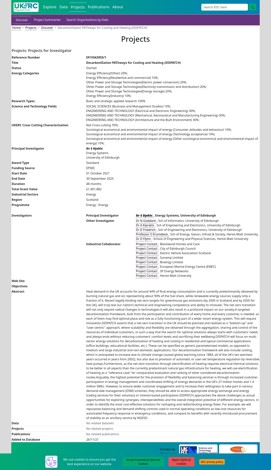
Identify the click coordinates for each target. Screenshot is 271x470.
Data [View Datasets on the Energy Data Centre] (63, 6)
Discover (22, 20)
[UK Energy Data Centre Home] (26, 7)
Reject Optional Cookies (181, 461)
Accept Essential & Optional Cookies (143, 461)
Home (16, 28)
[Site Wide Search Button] (252, 7)
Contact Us (167, 449)
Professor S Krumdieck (152, 234)
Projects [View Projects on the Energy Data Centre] (78, 7)
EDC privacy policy (212, 462)
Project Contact (147, 244)
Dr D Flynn (143, 239)
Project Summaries (47, 20)
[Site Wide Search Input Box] (224, 7)
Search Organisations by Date (87, 20)
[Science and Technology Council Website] (198, 449)
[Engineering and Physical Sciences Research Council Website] (238, 449)
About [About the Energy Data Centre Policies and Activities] (117, 6)
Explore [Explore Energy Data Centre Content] (49, 6)
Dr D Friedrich (146, 230)
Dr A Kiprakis (145, 225)
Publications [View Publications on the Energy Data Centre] (98, 6)
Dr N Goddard (146, 221)
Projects (31, 28)
